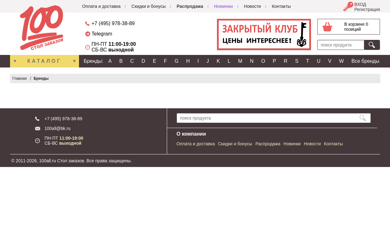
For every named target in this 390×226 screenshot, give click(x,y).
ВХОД (360, 4)
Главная (20, 78)
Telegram (102, 33)
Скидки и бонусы (148, 6)
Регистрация (367, 9)
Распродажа (190, 6)
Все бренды (365, 61)
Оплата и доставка (101, 6)
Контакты (281, 6)
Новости (252, 6)
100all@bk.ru (58, 128)
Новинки (223, 6)
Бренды (41, 78)
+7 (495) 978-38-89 (113, 23)
